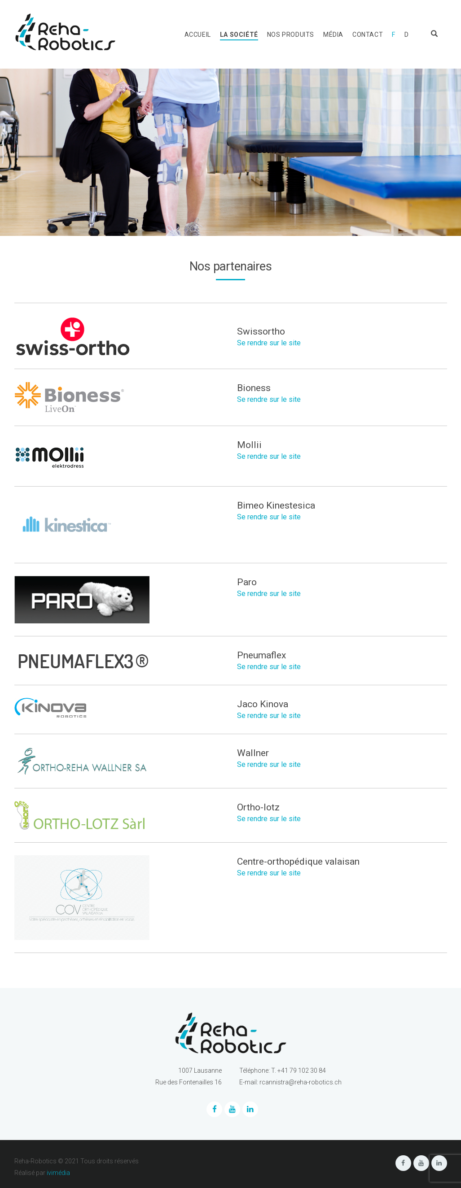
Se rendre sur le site (269, 343)
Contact (367, 34)
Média (333, 34)
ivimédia (58, 1172)
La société (239, 34)
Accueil (197, 34)
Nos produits (290, 34)
